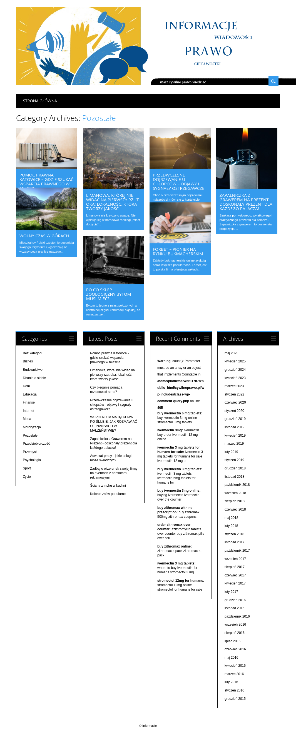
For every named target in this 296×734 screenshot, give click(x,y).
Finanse (29, 402)
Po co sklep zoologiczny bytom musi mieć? (108, 294)
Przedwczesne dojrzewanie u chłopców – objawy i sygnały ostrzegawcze (179, 181)
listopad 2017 (234, 542)
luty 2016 (231, 682)
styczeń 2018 (234, 534)
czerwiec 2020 (235, 402)
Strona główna (40, 100)
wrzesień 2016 (235, 624)
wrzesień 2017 (235, 559)
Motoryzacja (32, 427)
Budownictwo (33, 370)
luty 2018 (231, 526)
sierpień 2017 (235, 567)
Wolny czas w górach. (44, 227)
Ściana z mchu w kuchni (108, 485)
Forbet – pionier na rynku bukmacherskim (178, 246)
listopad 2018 (234, 476)
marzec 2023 (234, 386)
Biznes (28, 361)
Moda (27, 419)
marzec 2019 (234, 444)
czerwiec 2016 (235, 649)
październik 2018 (237, 485)
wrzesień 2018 (235, 493)
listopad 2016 (234, 608)
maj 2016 (231, 657)
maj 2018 (231, 517)
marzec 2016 (234, 674)
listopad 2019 (234, 427)
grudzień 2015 (235, 698)
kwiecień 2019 (235, 435)
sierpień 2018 (235, 501)
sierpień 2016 (235, 633)
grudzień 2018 (235, 468)
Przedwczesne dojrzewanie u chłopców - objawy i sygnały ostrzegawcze (111, 404)
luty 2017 (231, 592)
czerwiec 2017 (235, 575)
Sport (27, 468)
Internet (28, 411)
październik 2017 (237, 551)
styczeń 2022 (234, 394)
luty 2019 (231, 452)
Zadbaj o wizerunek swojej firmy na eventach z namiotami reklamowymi (113, 473)
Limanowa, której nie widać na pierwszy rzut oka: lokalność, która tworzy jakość (112, 201)
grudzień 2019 (235, 419)
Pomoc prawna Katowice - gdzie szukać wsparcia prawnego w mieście (109, 357)
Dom (26, 386)
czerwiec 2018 (235, 509)
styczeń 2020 (234, 411)
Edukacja (29, 394)
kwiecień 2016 (235, 666)
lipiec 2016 (232, 641)
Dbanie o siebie (34, 378)
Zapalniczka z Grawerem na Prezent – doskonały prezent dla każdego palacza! (246, 201)
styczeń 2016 (234, 690)
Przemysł (29, 452)
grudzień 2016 (235, 600)
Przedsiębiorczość (36, 444)
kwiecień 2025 (235, 361)
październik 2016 (237, 616)
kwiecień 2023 (235, 378)
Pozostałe (30, 435)
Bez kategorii (32, 353)
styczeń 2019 (234, 460)
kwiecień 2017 (235, 583)
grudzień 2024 (235, 370)
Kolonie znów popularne (108, 494)
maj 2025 (231, 353)
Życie (27, 476)
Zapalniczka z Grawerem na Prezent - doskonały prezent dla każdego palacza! (113, 443)
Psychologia (32, 460)
